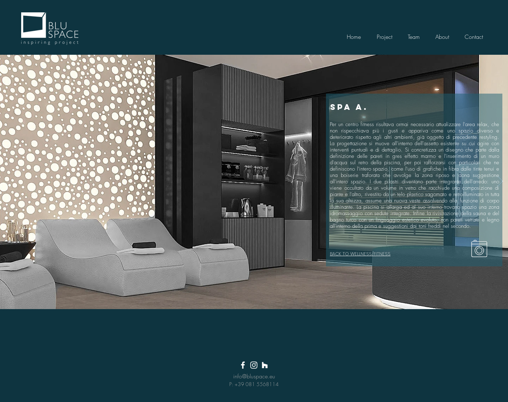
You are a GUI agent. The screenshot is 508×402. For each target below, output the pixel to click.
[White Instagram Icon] (254, 365)
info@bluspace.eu (254, 376)
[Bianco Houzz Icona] (265, 365)
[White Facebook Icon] (243, 365)
